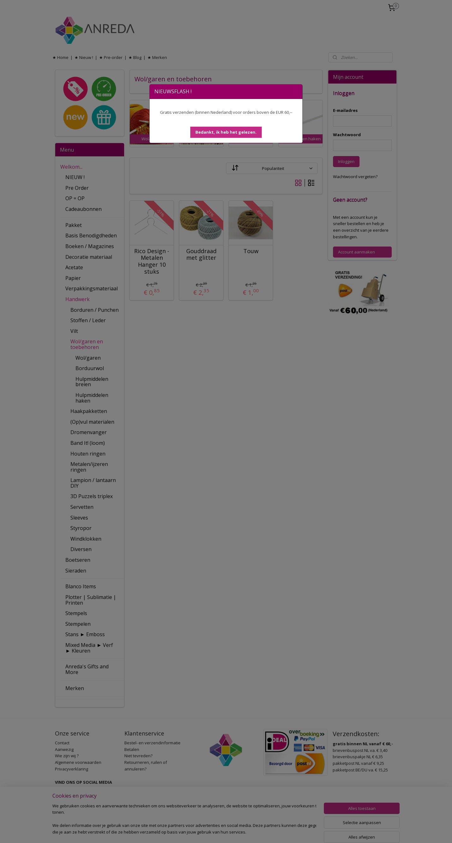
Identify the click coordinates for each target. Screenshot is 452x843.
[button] (226, 132)
